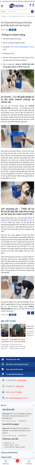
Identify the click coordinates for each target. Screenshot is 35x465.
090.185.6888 (21, 380)
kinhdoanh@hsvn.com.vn (19, 398)
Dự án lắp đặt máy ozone (17, 16)
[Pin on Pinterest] (15, 30)
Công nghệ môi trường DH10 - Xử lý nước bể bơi (17, 340)
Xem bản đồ (23, 421)
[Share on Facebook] (10, 30)
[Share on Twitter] (12, 30)
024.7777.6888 (16, 392)
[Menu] (6, 462)
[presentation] (28, 312)
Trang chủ (4, 16)
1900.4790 (20, 386)
